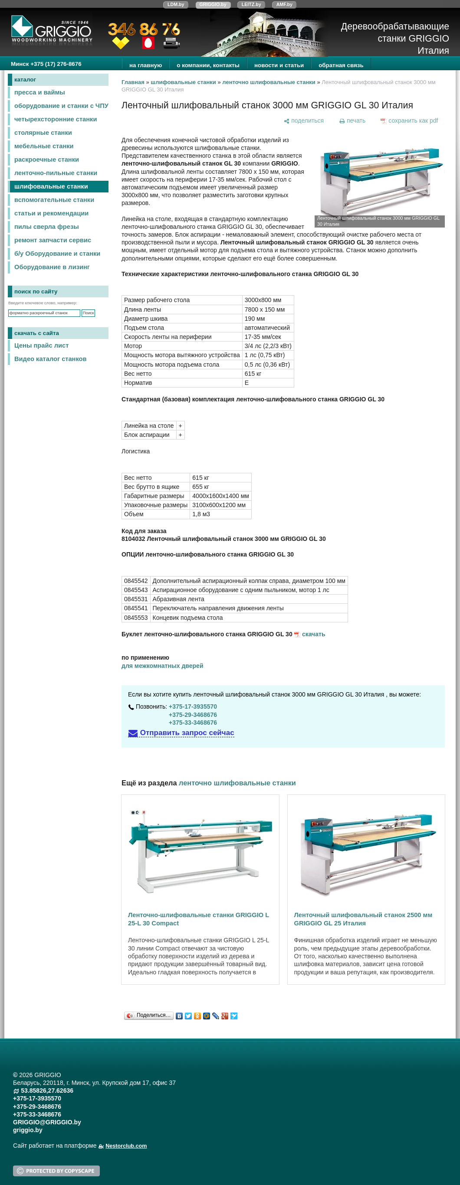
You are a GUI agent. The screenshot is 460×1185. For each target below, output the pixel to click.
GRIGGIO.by (213, 4)
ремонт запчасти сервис (52, 240)
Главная (133, 82)
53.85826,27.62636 (47, 1090)
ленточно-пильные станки (55, 172)
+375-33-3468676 (193, 722)
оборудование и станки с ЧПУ (61, 105)
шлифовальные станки (51, 186)
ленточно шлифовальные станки (268, 82)
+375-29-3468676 (193, 714)
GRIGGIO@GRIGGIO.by (47, 1122)
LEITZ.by (251, 4)
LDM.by (176, 4)
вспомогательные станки (54, 199)
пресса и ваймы (39, 92)
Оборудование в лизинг (52, 267)
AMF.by (284, 4)
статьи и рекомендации (51, 213)
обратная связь (341, 65)
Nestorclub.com (126, 1146)
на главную (145, 65)
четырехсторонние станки (55, 119)
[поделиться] (304, 120)
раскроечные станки (46, 159)
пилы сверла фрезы (46, 226)
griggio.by (28, 1129)
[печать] (352, 120)
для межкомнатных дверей (163, 665)
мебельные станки (44, 146)
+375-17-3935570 (193, 706)
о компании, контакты (208, 65)
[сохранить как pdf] (409, 120)
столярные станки (43, 132)
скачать (313, 634)
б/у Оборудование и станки (57, 253)
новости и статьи (279, 65)
